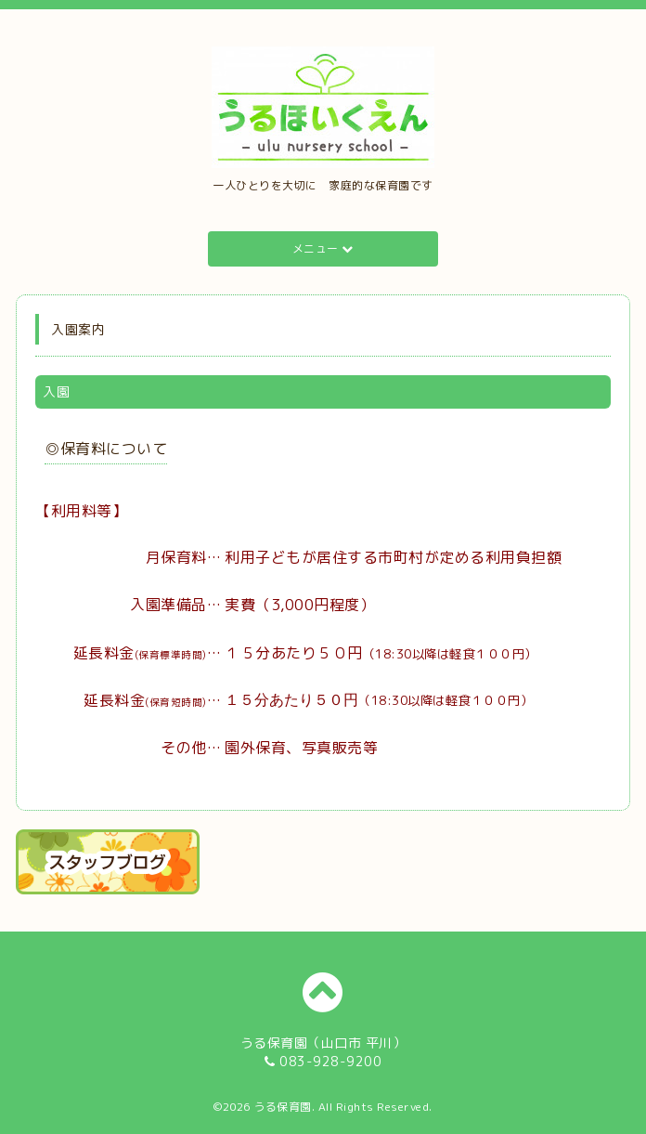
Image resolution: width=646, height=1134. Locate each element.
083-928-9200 (330, 1061)
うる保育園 (282, 1106)
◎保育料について (106, 448)
